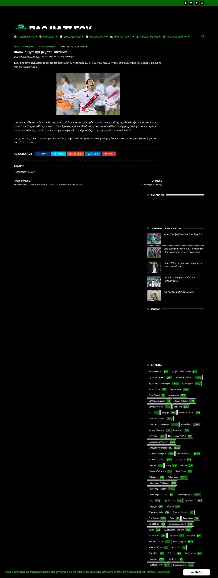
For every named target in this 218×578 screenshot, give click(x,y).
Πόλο (151, 353)
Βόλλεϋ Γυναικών (156, 259)
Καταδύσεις (178, 283)
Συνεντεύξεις (154, 388)
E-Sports (171, 406)
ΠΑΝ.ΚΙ (183, 318)
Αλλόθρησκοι (187, 236)
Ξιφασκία (152, 318)
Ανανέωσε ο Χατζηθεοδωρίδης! (179, 144)
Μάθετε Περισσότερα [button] (158, 572)
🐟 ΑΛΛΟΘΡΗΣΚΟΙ (147, 36)
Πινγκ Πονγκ (181, 324)
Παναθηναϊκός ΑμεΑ (157, 324)
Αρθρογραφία (175, 242)
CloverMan (153, 406)
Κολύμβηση (154, 289)
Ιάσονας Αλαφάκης (157, 283)
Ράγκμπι (170, 359)
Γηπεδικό (178, 259)
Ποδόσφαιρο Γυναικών (158, 347)
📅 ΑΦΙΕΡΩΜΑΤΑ (95, 36)
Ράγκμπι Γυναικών (180, 365)
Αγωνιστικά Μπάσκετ (184, 230)
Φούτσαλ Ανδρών (156, 394)
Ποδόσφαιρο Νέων (184, 347)
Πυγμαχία (153, 359)
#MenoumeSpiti (155, 224)
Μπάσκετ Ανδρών (184, 306)
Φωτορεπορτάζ (179, 394)
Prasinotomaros (180, 418)
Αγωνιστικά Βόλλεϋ (157, 230)
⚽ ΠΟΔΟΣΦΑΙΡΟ (24, 36)
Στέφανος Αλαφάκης (177, 377)
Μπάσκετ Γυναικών (157, 312)
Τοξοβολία (173, 388)
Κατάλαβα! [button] (200, 572)
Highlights (153, 412)
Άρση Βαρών (154, 248)
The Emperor (154, 423)
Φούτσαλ (191, 388)
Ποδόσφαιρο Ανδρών (47, 46)
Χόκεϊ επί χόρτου (156, 400)
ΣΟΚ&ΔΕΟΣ (154, 377)
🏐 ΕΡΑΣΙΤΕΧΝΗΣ (70, 36)
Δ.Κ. (151, 265)
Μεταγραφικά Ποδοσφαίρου (160, 300)
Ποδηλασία (153, 330)
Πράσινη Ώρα (169, 353)
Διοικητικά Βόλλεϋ (186, 265)
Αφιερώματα (174, 248)
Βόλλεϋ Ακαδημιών (157, 254)
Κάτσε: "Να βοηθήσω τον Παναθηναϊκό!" (183, 87)
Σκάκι (172, 371)
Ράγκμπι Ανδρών (156, 365)
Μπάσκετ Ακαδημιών (157, 306)
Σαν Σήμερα (154, 371)
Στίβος (151, 382)
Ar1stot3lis (176, 400)
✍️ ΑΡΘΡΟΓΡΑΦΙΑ (120, 36)
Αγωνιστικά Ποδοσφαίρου (159, 236)
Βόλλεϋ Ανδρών (181, 254)
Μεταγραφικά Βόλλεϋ (177, 289)
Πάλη (168, 318)
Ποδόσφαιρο (28, 46)
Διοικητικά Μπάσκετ (157, 271)
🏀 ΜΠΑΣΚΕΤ (47, 36)
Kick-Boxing (173, 412)
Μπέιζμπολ (180, 312)
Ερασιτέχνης (186, 277)
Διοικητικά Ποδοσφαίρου (159, 277)
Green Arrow (190, 406)
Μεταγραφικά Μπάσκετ (158, 295)
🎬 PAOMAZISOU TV (175, 36)
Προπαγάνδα (190, 353)
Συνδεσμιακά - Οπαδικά (174, 382)
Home (16, 46)
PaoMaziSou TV (156, 418)
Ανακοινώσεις (154, 242)
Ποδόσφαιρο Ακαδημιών (159, 336)
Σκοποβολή (188, 371)
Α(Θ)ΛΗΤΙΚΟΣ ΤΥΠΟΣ (181, 224)
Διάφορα (165, 265)
